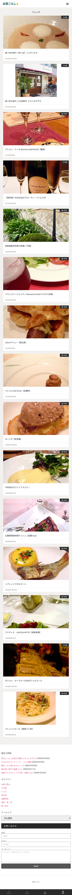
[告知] (45, 892)
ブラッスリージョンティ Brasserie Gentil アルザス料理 (29, 294)
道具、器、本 (6, 802)
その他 (4, 788)
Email (3, 841)
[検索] (63, 892)
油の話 (4, 795)
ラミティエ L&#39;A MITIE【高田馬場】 (23, 632)
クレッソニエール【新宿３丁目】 (19, 728)
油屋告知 (4, 799)
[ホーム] (9, 892)
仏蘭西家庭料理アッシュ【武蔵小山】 (21, 535)
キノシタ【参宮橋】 (13, 439)
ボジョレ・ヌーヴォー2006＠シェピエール (23, 680)
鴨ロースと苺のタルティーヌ (12, 765)
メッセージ (5, 849)
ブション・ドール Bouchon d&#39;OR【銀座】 (25, 149)
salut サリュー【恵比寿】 (16, 342)
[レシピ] (27, 892)
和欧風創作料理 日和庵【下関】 (18, 245)
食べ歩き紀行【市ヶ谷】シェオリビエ (21, 52)
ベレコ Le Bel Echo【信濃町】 (18, 390)
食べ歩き (4, 806)
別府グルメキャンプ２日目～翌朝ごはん (17, 773)
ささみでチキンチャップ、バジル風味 (16, 762)
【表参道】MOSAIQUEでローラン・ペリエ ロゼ (25, 197)
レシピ (4, 791)
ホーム (9, 893)
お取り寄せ (5, 784)
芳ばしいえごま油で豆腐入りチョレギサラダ (19, 758)
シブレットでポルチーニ (15, 584)
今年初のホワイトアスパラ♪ (17, 487)
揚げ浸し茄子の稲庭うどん (12, 769)
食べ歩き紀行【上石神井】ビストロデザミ (23, 101)
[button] (67, 4)
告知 (45, 893)
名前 (3, 833)
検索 (63, 893)
